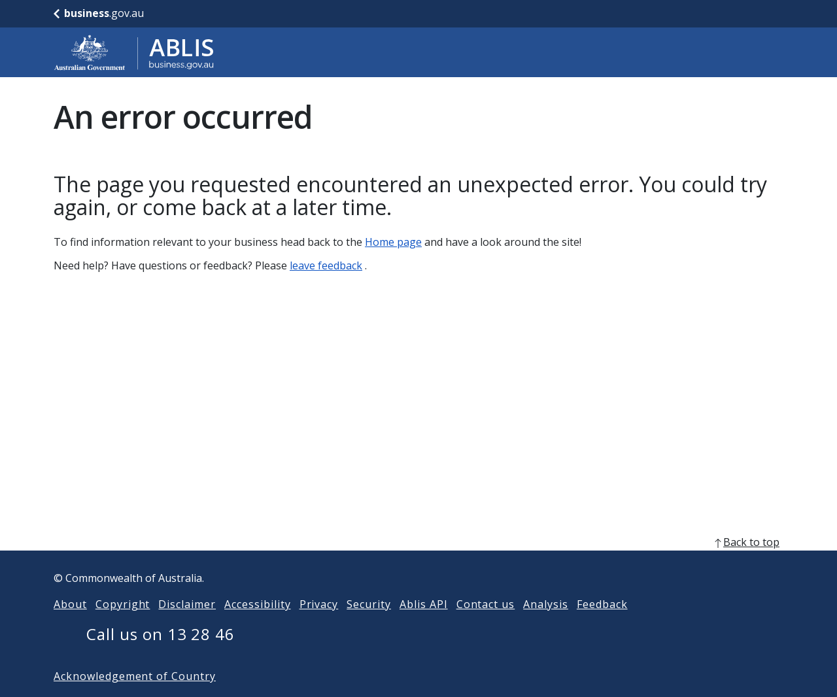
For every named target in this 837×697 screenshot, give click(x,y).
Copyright (122, 625)
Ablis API (424, 625)
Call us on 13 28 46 (160, 655)
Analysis (545, 625)
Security (369, 625)
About (70, 625)
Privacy (319, 625)
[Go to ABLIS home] (134, 52)
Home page (393, 242)
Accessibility (257, 625)
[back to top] (418, 562)
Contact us (485, 625)
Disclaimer (187, 625)
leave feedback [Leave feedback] (326, 265)
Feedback (602, 625)
